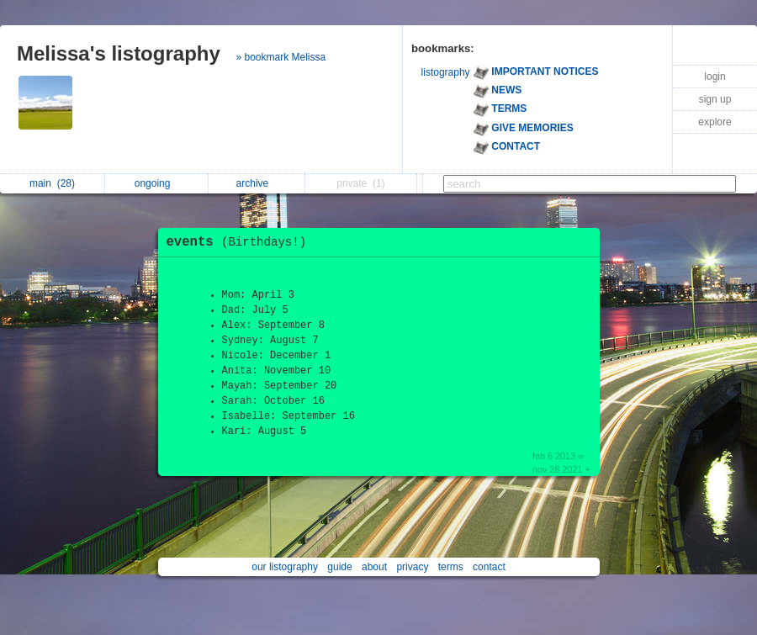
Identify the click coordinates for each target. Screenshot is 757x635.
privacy (412, 567)
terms (450, 567)
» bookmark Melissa (281, 57)
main (52, 183)
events (241, 242)
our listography (284, 567)
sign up (715, 99)
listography (445, 72)
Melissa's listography (118, 53)
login (714, 76)
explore (714, 122)
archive (257, 183)
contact (489, 567)
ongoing (157, 183)
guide (339, 567)
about (374, 567)
